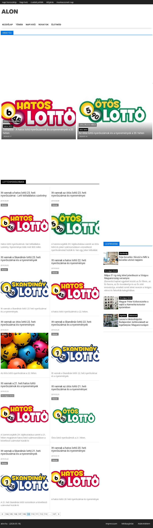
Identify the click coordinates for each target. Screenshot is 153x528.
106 (15, 514)
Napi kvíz (23, 2)
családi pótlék (37, 2)
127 (54, 514)
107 (19, 514)
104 (6, 514)
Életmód (56, 24)
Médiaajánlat (127, 523)
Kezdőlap (7, 24)
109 (28, 514)
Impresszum (111, 523)
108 (24, 514)
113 (45, 514)
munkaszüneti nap (65, 2)
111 (37, 514)
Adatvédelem (144, 523)
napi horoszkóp (9, 2)
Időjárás (50, 2)
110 (32, 514)
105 (11, 514)
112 (41, 514)
